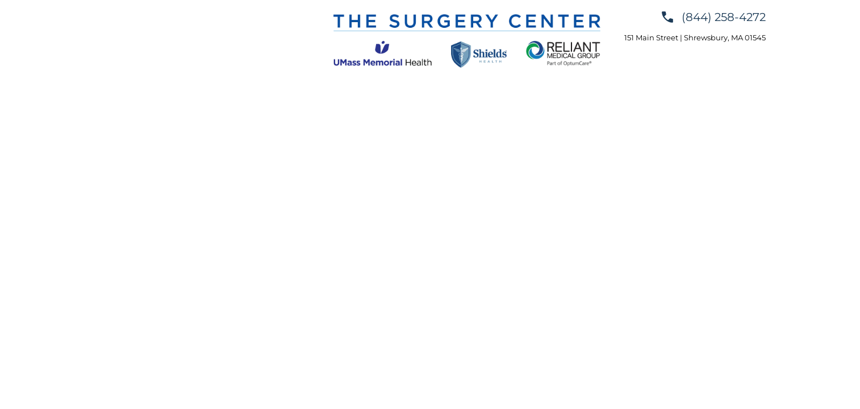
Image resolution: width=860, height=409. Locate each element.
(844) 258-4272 (724, 17)
